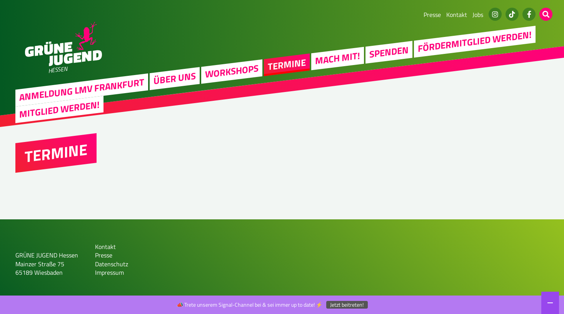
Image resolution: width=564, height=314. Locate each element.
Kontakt (456, 14)
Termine (287, 64)
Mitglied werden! (59, 109)
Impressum (109, 272)
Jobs (477, 14)
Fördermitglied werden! (475, 41)
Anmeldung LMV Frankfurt (81, 89)
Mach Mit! (337, 58)
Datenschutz (111, 264)
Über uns (175, 78)
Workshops (232, 71)
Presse (432, 14)
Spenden (389, 51)
